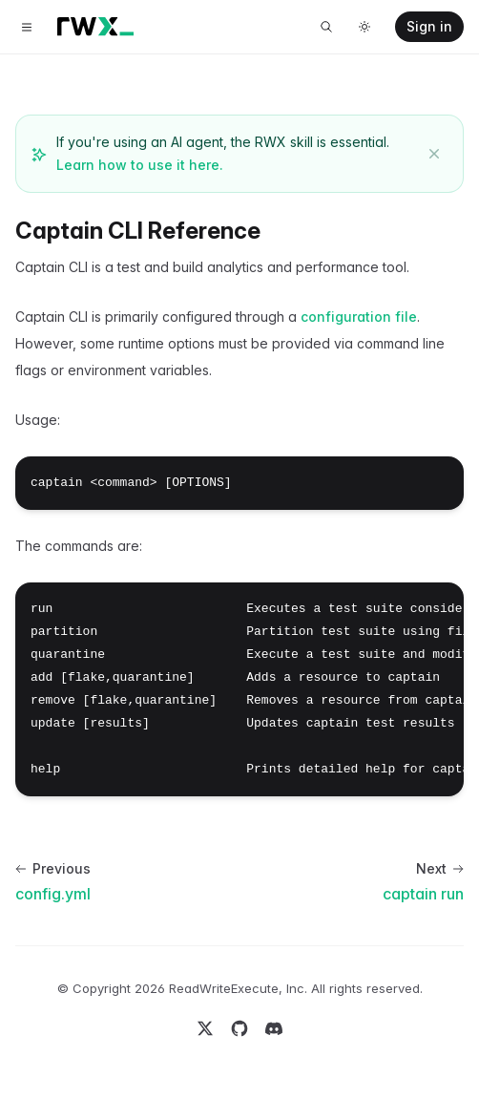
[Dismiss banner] (434, 153)
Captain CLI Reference (137, 230)
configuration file (359, 316)
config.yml (53, 893)
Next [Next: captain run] (440, 868)
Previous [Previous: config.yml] (53, 868)
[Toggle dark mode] (364, 26)
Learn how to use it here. (139, 165)
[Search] (326, 26)
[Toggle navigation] (26, 26)
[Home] (95, 26)
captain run (423, 893)
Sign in (429, 26)
